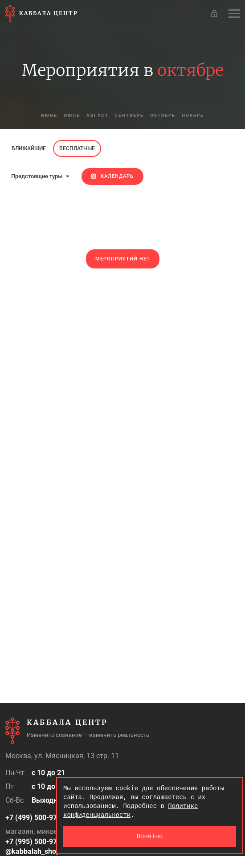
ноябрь (193, 115)
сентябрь (129, 115)
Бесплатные (77, 148)
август (97, 115)
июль (72, 115)
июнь (49, 115)
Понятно (150, 836)
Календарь (112, 176)
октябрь (163, 115)
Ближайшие (29, 148)
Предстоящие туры (40, 176)
